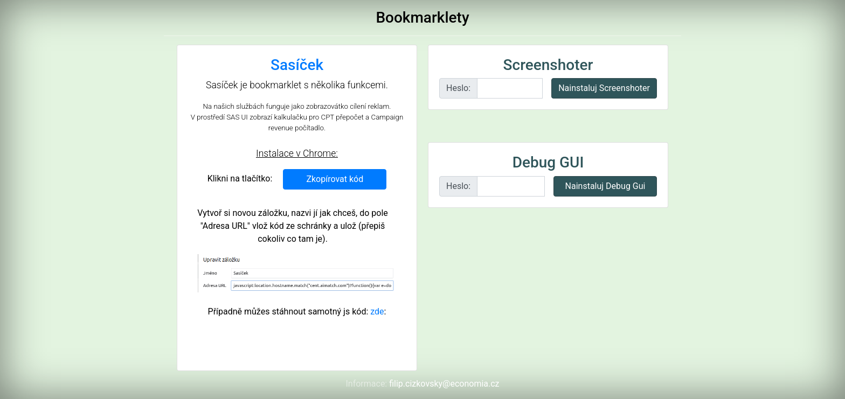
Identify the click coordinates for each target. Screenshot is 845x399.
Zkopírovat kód (334, 179)
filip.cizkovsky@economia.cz (444, 384)
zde (377, 311)
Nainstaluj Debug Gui (605, 186)
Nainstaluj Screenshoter (604, 88)
